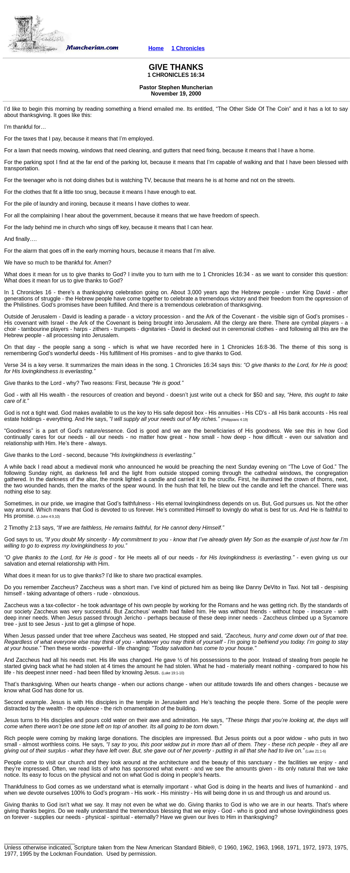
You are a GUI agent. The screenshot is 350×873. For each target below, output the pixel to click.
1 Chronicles (188, 48)
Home (156, 48)
